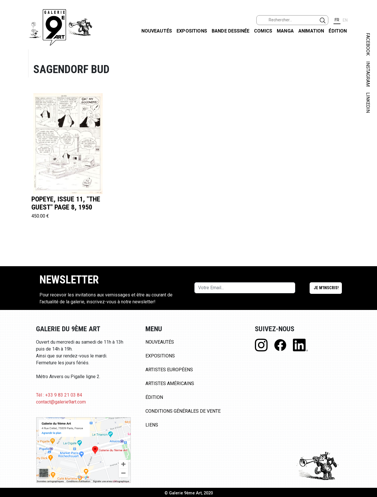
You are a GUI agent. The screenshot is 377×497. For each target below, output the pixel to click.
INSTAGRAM (368, 74)
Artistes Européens (169, 369)
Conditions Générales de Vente (183, 411)
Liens (151, 425)
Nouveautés (156, 31)
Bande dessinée (230, 31)
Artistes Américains (169, 383)
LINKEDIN (368, 102)
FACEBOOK (368, 44)
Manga (285, 31)
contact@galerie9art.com (61, 402)
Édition (338, 31)
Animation (311, 31)
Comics (263, 31)
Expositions (192, 31)
